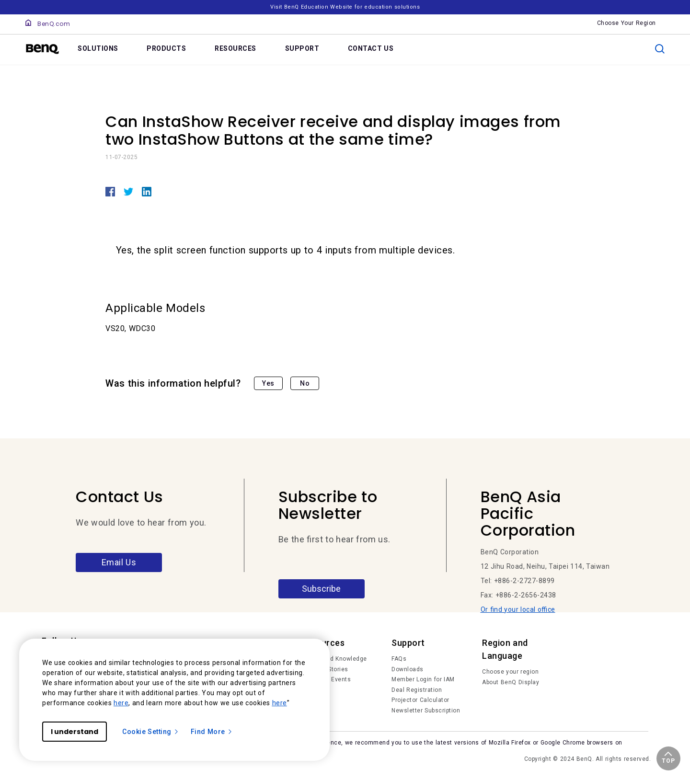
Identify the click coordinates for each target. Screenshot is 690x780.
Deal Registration (416, 690)
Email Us (119, 562)
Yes (268, 383)
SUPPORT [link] (302, 48)
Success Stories (324, 669)
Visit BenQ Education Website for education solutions (345, 7)
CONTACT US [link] (371, 48)
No (305, 383)
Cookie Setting (150, 731)
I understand (74, 731)
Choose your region (510, 671)
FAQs (398, 658)
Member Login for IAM (423, 679)
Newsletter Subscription (425, 710)
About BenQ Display (510, 682)
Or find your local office (518, 609)
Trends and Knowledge (334, 658)
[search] (660, 49)
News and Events (326, 679)
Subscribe (321, 589)
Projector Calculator (420, 700)
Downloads (407, 669)
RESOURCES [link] (235, 48)
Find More (212, 731)
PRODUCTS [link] (166, 48)
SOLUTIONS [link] (98, 48)
